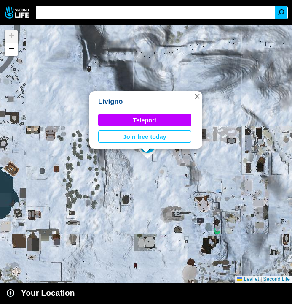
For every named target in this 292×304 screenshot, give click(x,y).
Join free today (144, 136)
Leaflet (248, 279)
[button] (197, 96)
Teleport (145, 120)
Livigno (110, 101)
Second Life (18, 12)
